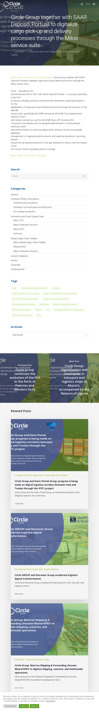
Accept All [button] (23, 706)
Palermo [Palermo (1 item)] (38, 310)
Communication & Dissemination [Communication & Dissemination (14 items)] (34, 288)
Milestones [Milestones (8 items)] (44, 304)
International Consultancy (25, 202)
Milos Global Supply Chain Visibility (29, 242)
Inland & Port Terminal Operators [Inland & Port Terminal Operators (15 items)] (25, 299)
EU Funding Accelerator (24, 211)
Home (14, 77)
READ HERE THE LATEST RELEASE (28, 155)
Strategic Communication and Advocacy (32, 207)
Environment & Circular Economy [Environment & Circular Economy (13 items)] (25, 294)
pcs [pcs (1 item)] (48, 310)
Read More (50, 701)
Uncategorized (17, 269)
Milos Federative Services (25, 224)
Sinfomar (17, 233)
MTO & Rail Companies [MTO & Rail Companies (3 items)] (21, 310)
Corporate (15, 264)
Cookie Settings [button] (10, 706)
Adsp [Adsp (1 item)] (14, 288)
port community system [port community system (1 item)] (22, 315)
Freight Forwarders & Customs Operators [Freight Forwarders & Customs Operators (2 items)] (60, 294)
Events (14, 260)
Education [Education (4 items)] (56, 288)
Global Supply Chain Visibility (24, 238)
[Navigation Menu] (90, 4)
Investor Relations (19, 256)
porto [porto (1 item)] (38, 315)
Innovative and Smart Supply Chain (45, 51)
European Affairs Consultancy (25, 199)
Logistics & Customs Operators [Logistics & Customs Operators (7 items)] (56, 299)
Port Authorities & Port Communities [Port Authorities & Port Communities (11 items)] (69, 310)
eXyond (14, 194)
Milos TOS (18, 220)
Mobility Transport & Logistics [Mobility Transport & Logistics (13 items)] (65, 304)
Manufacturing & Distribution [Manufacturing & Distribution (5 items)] (23, 304)
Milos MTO (18, 229)
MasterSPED (19, 246)
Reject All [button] (34, 706)
